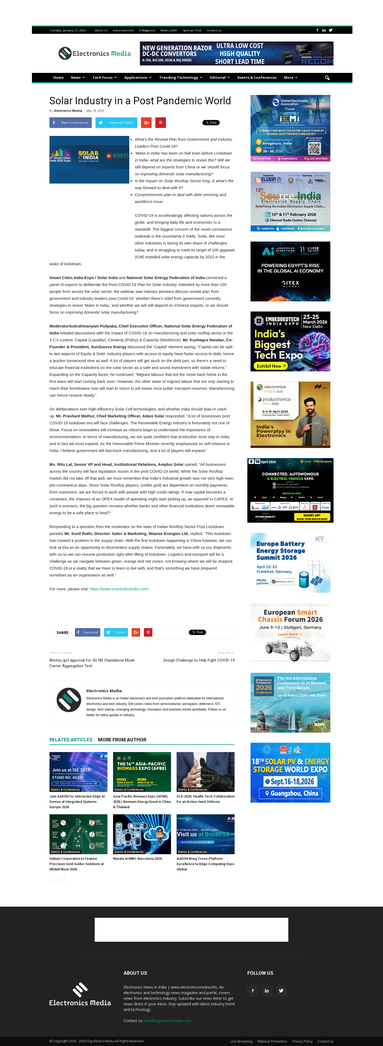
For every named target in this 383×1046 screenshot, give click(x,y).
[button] (327, 78)
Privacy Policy (302, 1041)
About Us (101, 30)
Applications (138, 77)
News (78, 77)
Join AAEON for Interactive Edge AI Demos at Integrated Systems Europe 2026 (77, 801)
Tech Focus (105, 77)
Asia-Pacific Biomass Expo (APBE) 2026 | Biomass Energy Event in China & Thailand (142, 801)
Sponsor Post (192, 30)
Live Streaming (241, 1041)
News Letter (169, 30)
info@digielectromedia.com (167, 1020)
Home (58, 77)
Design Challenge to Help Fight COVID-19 (199, 660)
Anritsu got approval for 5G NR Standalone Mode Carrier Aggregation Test (92, 663)
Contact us (213, 30)
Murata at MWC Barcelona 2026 (137, 859)
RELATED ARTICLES (71, 739)
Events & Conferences (257, 77)
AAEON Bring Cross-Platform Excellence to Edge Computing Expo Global (205, 864)
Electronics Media (68, 111)
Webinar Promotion (272, 1041)
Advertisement (123, 30)
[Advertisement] (142, 607)
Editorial (220, 77)
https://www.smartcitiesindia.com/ (119, 589)
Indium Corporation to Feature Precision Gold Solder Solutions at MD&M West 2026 (76, 864)
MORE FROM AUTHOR (122, 739)
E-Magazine (147, 30)
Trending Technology (180, 77)
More (291, 77)
